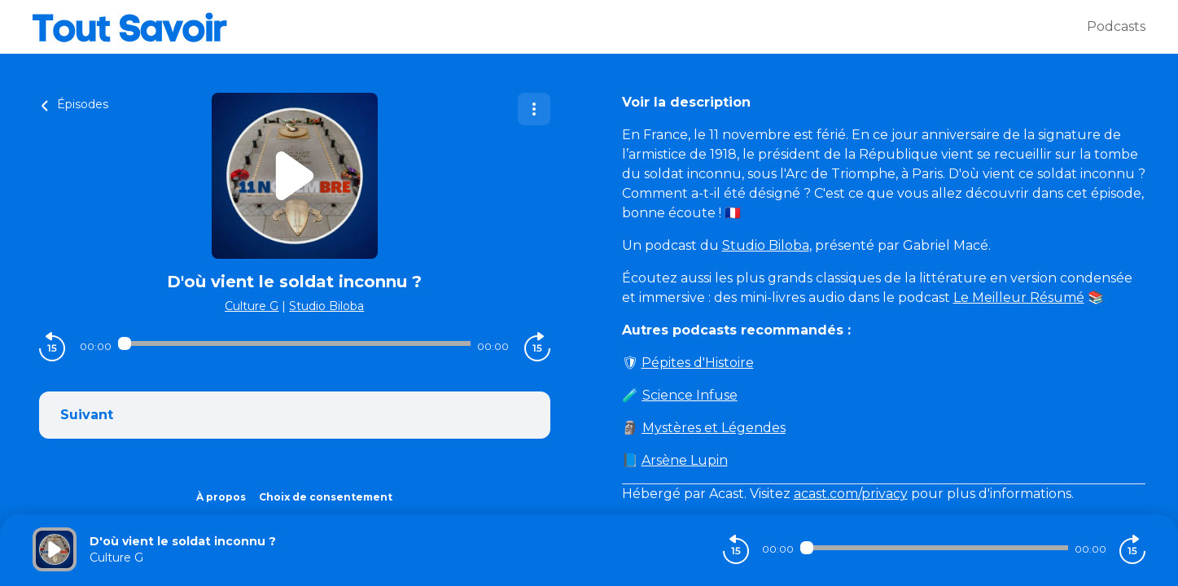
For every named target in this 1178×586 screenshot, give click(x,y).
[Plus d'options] (534, 109)
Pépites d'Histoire (698, 362)
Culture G (251, 306)
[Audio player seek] (294, 343)
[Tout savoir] (560, 27)
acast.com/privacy (851, 493)
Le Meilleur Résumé (1018, 297)
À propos (221, 497)
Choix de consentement (325, 497)
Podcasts (1116, 26)
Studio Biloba (326, 306)
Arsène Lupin (685, 460)
